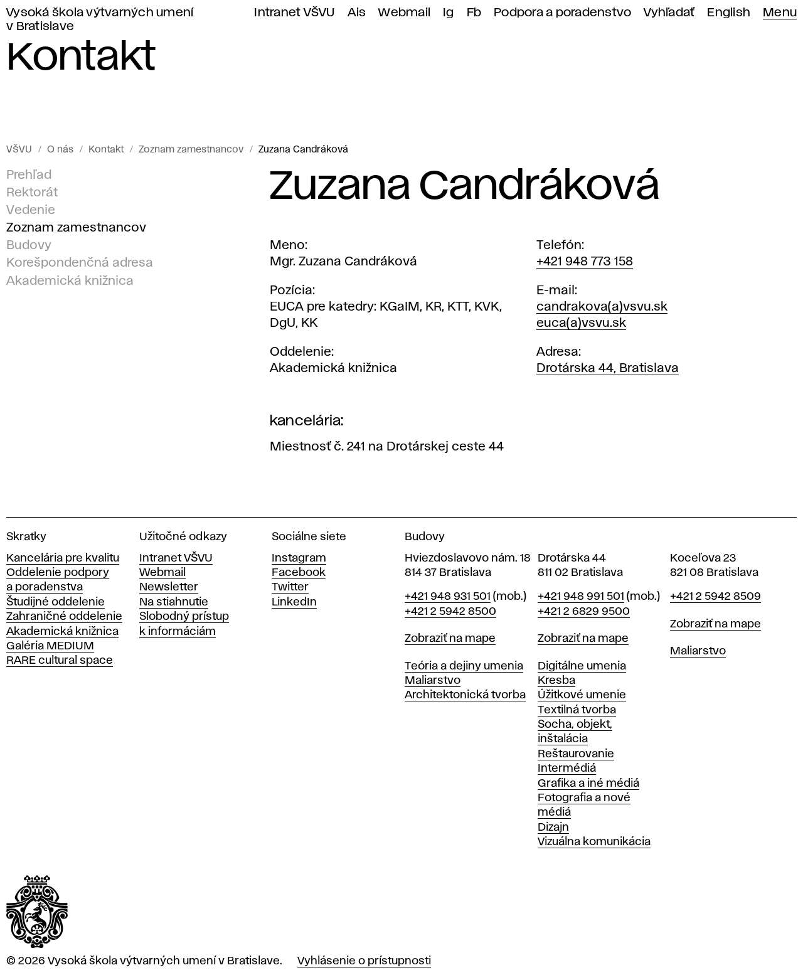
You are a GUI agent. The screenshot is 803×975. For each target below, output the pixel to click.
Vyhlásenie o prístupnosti (364, 961)
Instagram (299, 558)
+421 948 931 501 (448, 597)
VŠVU (19, 150)
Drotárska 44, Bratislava (607, 368)
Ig (448, 13)
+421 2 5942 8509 (715, 597)
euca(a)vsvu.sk (581, 323)
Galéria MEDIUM (50, 646)
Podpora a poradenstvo (562, 13)
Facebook (299, 573)
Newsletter (168, 587)
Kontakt (106, 150)
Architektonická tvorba (465, 695)
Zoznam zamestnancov (191, 150)
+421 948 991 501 (581, 597)
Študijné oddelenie (55, 602)
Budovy (28, 245)
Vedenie (30, 210)
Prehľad (28, 175)
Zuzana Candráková (303, 150)
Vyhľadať (669, 13)
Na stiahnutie (173, 602)
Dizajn (553, 828)
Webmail (404, 13)
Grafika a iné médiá (588, 784)
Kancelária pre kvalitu (62, 558)
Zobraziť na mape (450, 639)
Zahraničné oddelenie (64, 617)
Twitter (290, 587)
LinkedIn (294, 602)
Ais (357, 13)
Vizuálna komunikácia (594, 842)
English (728, 13)
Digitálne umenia (582, 666)
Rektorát (32, 192)
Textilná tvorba (577, 710)
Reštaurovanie (576, 754)
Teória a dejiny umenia (464, 666)
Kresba (556, 681)
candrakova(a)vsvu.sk (601, 306)
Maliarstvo (432, 681)
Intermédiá (567, 769)
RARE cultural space (59, 661)
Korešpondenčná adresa (79, 263)
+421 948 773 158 (584, 261)
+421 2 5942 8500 (450, 612)
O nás (60, 150)
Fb (474, 13)
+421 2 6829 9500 (584, 612)
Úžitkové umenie (582, 695)
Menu (780, 13)
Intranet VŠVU (294, 13)
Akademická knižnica (70, 280)
